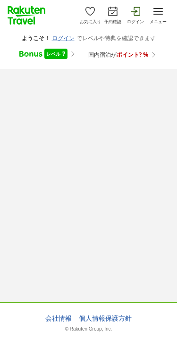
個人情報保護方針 (105, 318)
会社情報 (58, 318)
